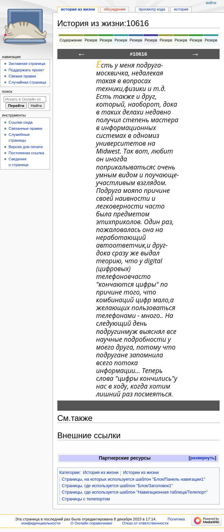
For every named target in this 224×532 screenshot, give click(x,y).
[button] (202, 458)
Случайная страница (27, 82)
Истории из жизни (141, 472)
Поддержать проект (26, 70)
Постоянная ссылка (26, 153)
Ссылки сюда (20, 122)
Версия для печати (25, 147)
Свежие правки (22, 76)
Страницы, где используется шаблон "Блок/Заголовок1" (117, 485)
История (181, 9)
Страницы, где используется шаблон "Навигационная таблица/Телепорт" (134, 492)
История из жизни (100, 472)
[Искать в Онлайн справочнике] (25, 99)
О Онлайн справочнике (91, 523)
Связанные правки (25, 128)
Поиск (7, 91)
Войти (211, 3)
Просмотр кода (152, 9)
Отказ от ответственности (145, 523)
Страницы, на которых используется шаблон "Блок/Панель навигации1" (133, 479)
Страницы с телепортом (86, 499)
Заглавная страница (26, 63)
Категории (69, 472)
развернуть (202, 458)
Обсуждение (115, 9)
